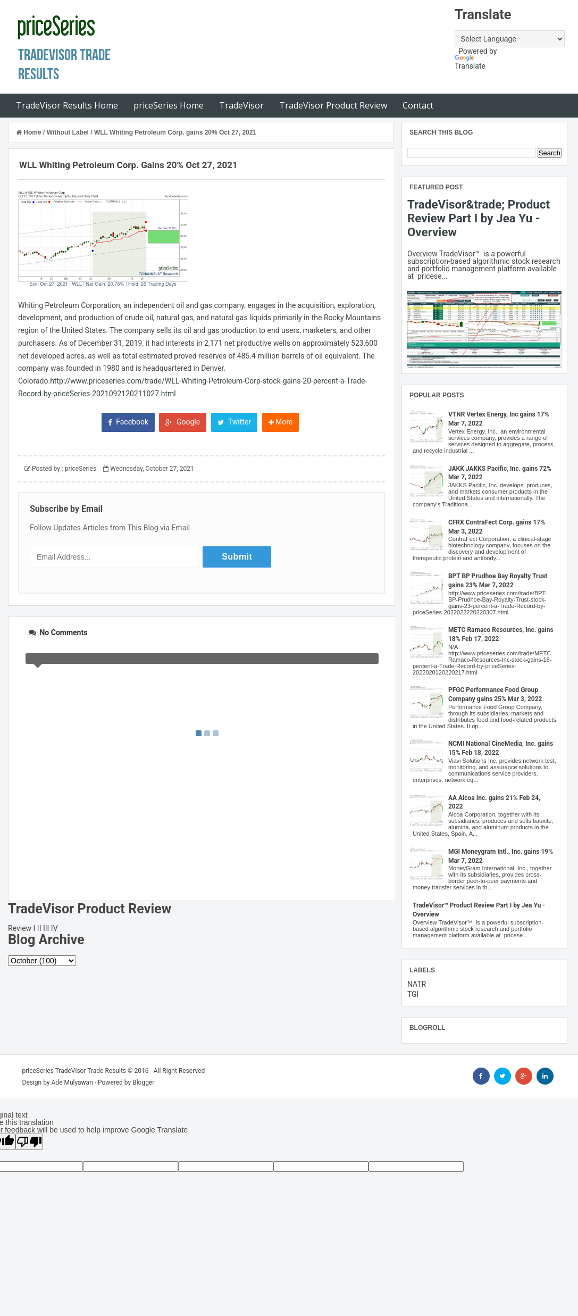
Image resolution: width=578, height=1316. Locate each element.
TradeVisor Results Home (67, 105)
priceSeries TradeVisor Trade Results (74, 1071)
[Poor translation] (29, 1142)
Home (29, 132)
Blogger (143, 1082)
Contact (418, 105)
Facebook (128, 422)
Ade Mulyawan (72, 1082)
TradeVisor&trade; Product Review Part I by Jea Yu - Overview (478, 218)
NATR (416, 984)
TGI (413, 994)
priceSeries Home (168, 105)
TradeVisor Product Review (333, 105)
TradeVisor (241, 105)
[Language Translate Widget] (510, 38)
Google (182, 422)
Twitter (234, 422)
